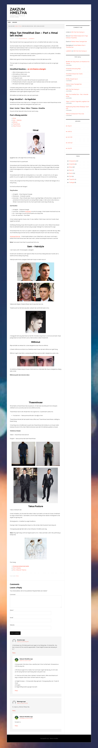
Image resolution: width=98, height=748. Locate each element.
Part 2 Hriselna (17, 569)
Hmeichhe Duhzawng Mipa (73, 70)
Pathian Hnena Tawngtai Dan (79, 42)
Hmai (14, 119)
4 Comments (31, 39)
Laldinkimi (68, 52)
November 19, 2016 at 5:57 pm (26, 719)
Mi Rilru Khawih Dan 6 (72, 80)
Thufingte (71, 183)
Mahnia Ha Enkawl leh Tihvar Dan (75, 115)
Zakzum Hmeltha (18, 11)
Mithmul (15, 123)
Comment (12, 595)
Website (12, 626)
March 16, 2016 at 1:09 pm (25, 661)
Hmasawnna (72, 162)
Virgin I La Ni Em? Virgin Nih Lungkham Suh (77, 102)
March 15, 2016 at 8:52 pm (23, 642)
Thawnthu (72, 180)
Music (70, 171)
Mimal (70, 168)
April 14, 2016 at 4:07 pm (22, 704)
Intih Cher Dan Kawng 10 (77, 33)
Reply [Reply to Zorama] (14, 654)
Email (12, 618)
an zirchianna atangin (36, 70)
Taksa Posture (17, 127)
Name (12, 611)
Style (17, 577)
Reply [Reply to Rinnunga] (14, 711)
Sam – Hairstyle (17, 121)
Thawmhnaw (16, 125)
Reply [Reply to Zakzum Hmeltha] (16, 691)
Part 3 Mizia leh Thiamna (19, 571)
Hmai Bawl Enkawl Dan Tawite (74, 75)
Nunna (71, 174)
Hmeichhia (72, 165)
